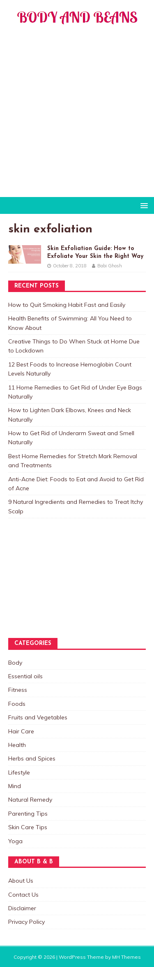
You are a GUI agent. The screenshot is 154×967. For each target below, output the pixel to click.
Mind (14, 786)
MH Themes (126, 957)
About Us (20, 880)
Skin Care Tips (27, 827)
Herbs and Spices (31, 758)
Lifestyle (19, 772)
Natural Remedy (30, 799)
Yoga (15, 841)
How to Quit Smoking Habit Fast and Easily (66, 304)
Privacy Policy (26, 921)
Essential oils (25, 676)
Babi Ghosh (109, 266)
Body (15, 662)
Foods (16, 703)
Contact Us (23, 894)
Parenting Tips (28, 813)
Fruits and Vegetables (37, 717)
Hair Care (21, 731)
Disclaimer (22, 908)
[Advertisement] (77, 116)
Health (17, 745)
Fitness (17, 689)
